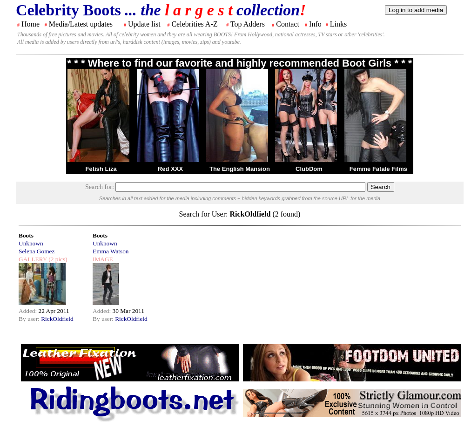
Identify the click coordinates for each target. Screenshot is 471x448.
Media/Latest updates (81, 24)
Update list (144, 24)
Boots (26, 235)
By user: (30, 318)
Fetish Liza (100, 168)
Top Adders (247, 24)
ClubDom (309, 168)
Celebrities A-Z (194, 24)
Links (338, 24)
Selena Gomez (36, 251)
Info (315, 24)
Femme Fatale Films (378, 168)
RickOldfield (57, 318)
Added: (29, 310)
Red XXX (170, 168)
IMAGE (103, 259)
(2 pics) (57, 259)
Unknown (31, 243)
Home (30, 24)
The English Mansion (239, 168)
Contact (287, 24)
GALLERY (33, 259)
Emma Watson (111, 251)
